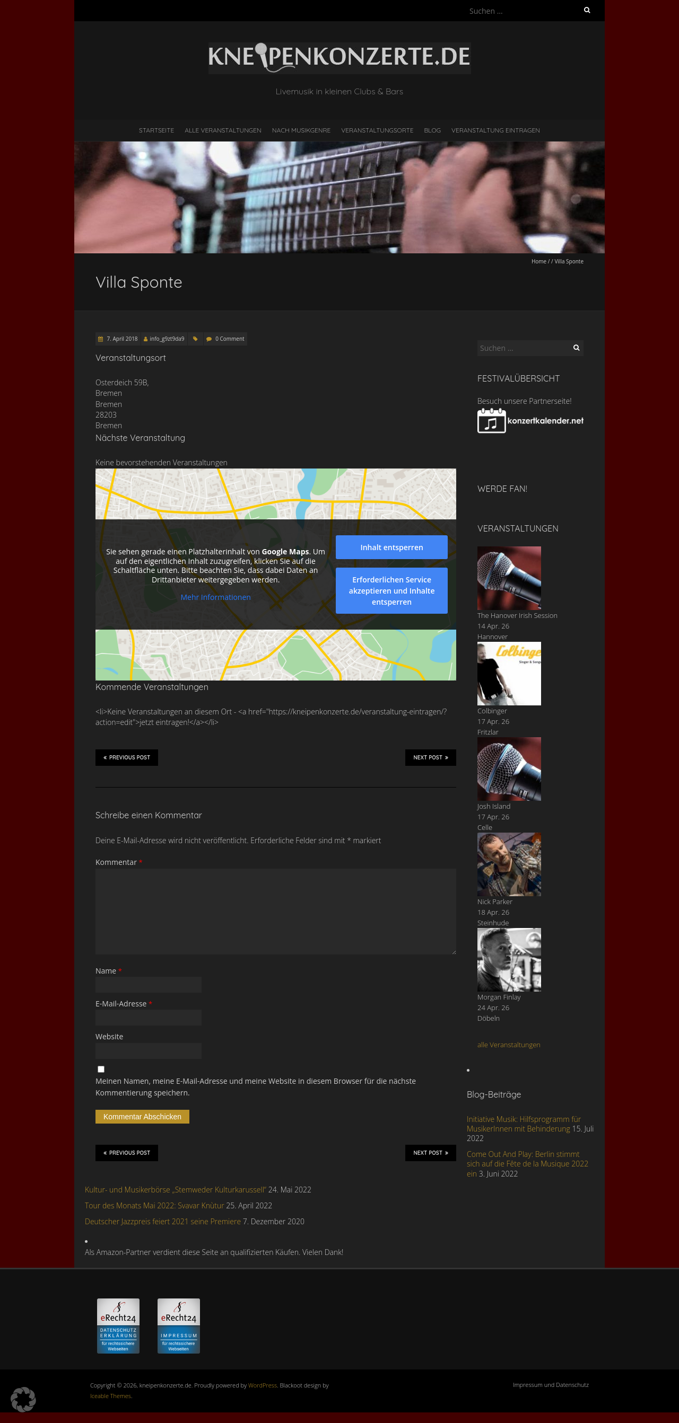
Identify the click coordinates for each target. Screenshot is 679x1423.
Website (109, 1036)
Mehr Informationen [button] (215, 597)
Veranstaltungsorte (377, 130)
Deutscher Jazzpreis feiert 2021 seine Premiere (163, 1221)
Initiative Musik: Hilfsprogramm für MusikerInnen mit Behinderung (524, 1124)
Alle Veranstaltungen (223, 130)
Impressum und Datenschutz (551, 1385)
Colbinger (492, 710)
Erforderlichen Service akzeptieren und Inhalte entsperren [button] (392, 590)
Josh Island (494, 806)
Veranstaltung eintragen (495, 130)
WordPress (262, 1385)
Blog (432, 130)
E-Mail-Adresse (123, 1003)
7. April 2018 (122, 338)
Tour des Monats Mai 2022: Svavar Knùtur (154, 1205)
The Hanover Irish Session (517, 615)
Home (539, 261)
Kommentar (119, 862)
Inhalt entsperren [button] (391, 547)
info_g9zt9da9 (167, 338)
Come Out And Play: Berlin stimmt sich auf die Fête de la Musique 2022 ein (527, 1163)
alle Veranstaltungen (509, 1044)
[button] (23, 1399)
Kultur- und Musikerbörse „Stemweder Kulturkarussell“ (175, 1190)
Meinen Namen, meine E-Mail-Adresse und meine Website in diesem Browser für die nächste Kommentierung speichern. (255, 1087)
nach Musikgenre (301, 130)
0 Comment (229, 338)
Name (108, 971)
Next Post (430, 757)
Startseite (156, 130)
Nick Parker (494, 901)
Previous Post (126, 757)
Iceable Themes (110, 1396)
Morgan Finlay (499, 997)
